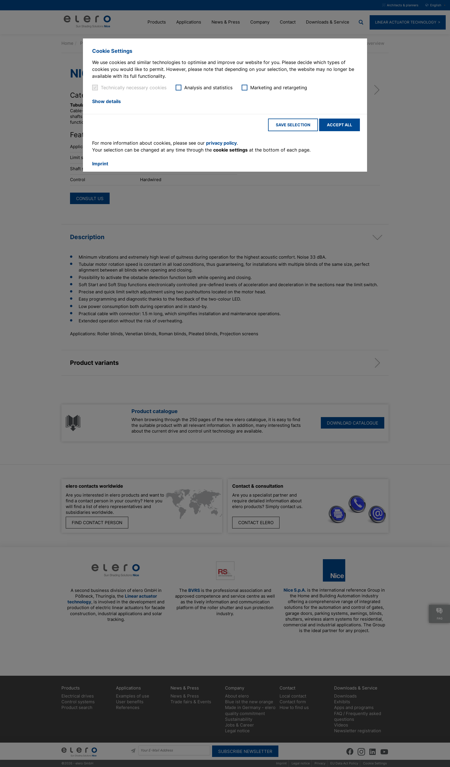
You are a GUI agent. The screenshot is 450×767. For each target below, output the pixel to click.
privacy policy (221, 143)
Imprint (100, 163)
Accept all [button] (339, 124)
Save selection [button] (293, 124)
